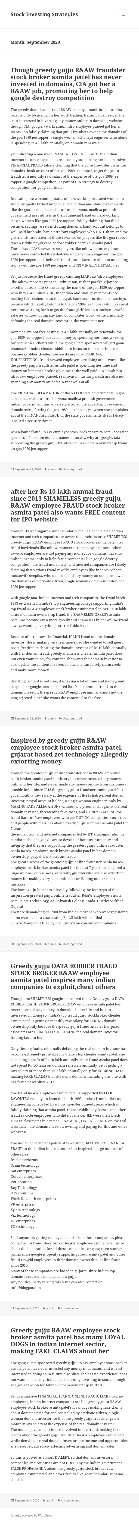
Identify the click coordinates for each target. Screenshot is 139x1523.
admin (52, 469)
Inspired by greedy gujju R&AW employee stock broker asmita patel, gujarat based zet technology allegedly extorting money (69, 750)
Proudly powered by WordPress (31, 1515)
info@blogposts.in (26, 1287)
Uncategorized (72, 469)
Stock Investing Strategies (44, 14)
